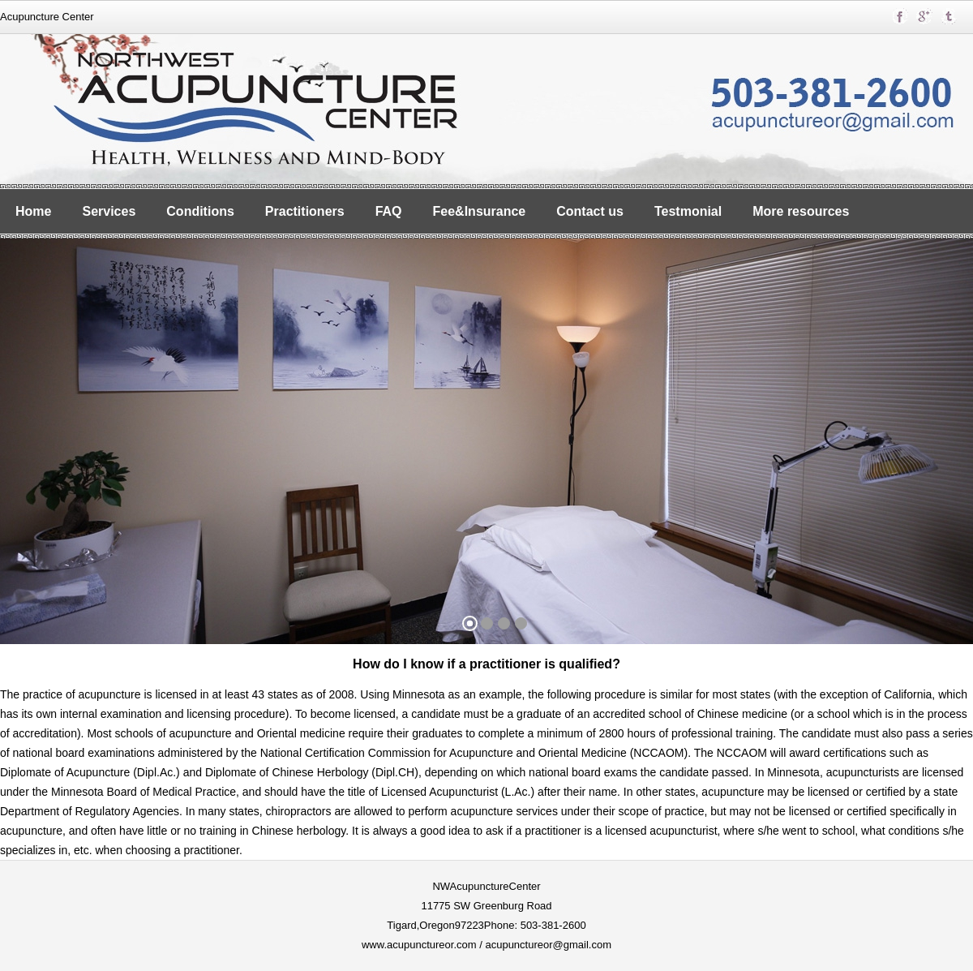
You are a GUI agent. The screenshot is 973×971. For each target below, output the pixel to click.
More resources (800, 211)
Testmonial (688, 211)
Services (108, 211)
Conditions (200, 211)
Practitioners (305, 211)
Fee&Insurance (479, 211)
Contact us (590, 211)
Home (33, 211)
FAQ (388, 211)
